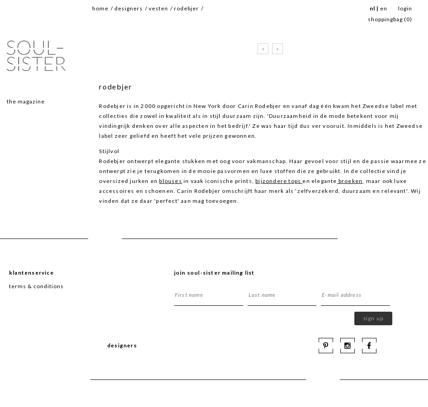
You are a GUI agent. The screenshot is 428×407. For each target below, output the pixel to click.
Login (405, 8)
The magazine (26, 101)
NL (372, 8)
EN (383, 8)
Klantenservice (31, 272)
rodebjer (186, 8)
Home (100, 8)
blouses (170, 181)
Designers (128, 8)
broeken (350, 181)
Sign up (373, 318)
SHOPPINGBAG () (390, 19)
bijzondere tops (278, 181)
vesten (158, 8)
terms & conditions (36, 286)
